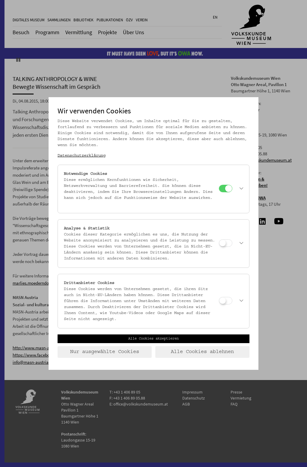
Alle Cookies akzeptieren (153, 338)
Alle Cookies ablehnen (202, 352)
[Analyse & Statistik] (225, 243)
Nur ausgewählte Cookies (104, 352)
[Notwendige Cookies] (225, 188)
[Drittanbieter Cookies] (225, 300)
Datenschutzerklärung (82, 155)
